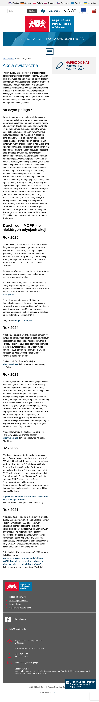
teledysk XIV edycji (22, 320)
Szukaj (32, 11)
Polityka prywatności (18, 600)
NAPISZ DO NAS (79, 65)
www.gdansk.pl (9, 294)
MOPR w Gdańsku (17, 629)
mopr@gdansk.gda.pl (29, 663)
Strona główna (8, 59)
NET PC (57, 692)
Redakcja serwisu (17, 597)
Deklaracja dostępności (20, 608)
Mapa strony (54, 11)
